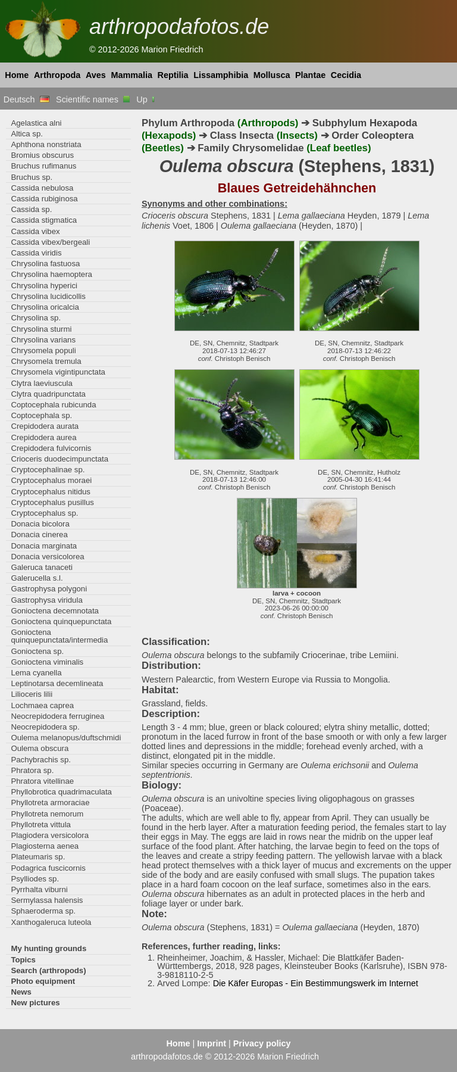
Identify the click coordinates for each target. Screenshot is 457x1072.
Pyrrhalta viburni (39, 889)
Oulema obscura (39, 748)
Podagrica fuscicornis (48, 868)
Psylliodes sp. (35, 878)
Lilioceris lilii (31, 694)
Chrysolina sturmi (41, 329)
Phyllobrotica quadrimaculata (61, 791)
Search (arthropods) (48, 970)
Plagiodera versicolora (50, 835)
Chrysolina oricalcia (45, 307)
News (21, 991)
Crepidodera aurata (45, 426)
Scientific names (93, 99)
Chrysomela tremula (46, 361)
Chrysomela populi (43, 350)
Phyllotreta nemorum (47, 813)
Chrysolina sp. (36, 317)
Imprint (211, 1043)
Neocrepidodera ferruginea (57, 716)
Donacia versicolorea (47, 556)
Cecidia (346, 75)
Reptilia (173, 75)
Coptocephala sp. (41, 415)
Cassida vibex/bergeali (50, 242)
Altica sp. (27, 133)
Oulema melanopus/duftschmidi (66, 737)
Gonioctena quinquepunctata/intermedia (59, 636)
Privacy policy (262, 1043)
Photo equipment (43, 981)
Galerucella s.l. (36, 578)
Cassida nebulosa (42, 187)
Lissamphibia (220, 75)
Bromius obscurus (42, 155)
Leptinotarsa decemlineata (57, 683)
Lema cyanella (36, 672)
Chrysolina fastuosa (45, 263)
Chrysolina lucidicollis (48, 296)
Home (17, 75)
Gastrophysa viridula (46, 600)
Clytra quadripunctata (48, 393)
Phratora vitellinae (42, 781)
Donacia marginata (44, 545)
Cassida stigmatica (44, 220)
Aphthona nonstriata (46, 144)
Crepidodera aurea (43, 437)
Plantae (310, 75)
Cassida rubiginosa (44, 198)
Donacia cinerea (39, 534)
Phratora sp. (32, 770)
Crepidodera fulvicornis (51, 448)
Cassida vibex (35, 231)
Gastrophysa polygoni (49, 588)
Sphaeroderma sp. (43, 910)
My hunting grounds (48, 948)
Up (146, 99)
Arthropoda (57, 75)
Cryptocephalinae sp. (47, 469)
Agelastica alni (36, 123)
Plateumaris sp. (38, 856)
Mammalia (131, 75)
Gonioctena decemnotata (55, 610)
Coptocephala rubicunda (53, 404)
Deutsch (26, 99)
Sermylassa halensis (47, 900)
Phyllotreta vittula (41, 824)
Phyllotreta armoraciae (50, 802)
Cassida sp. (31, 209)
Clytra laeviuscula (41, 383)
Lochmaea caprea (42, 705)
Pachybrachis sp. (41, 759)
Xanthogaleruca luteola (51, 922)
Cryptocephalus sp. (44, 513)
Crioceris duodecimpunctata (59, 458)
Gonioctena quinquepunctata (61, 621)
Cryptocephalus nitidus (50, 491)
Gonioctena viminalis (47, 661)
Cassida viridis (36, 252)
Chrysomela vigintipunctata (58, 371)
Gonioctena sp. (37, 651)
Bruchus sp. (31, 177)
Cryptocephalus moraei (51, 480)
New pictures (35, 1002)
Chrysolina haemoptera (51, 274)
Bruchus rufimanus (43, 165)
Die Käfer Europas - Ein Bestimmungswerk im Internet (315, 983)
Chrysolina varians (43, 339)
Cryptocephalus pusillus (52, 502)
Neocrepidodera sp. (45, 726)
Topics (23, 959)
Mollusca (271, 75)
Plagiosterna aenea (45, 846)
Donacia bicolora (40, 523)
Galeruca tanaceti (42, 567)
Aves (96, 75)
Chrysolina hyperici (44, 285)
